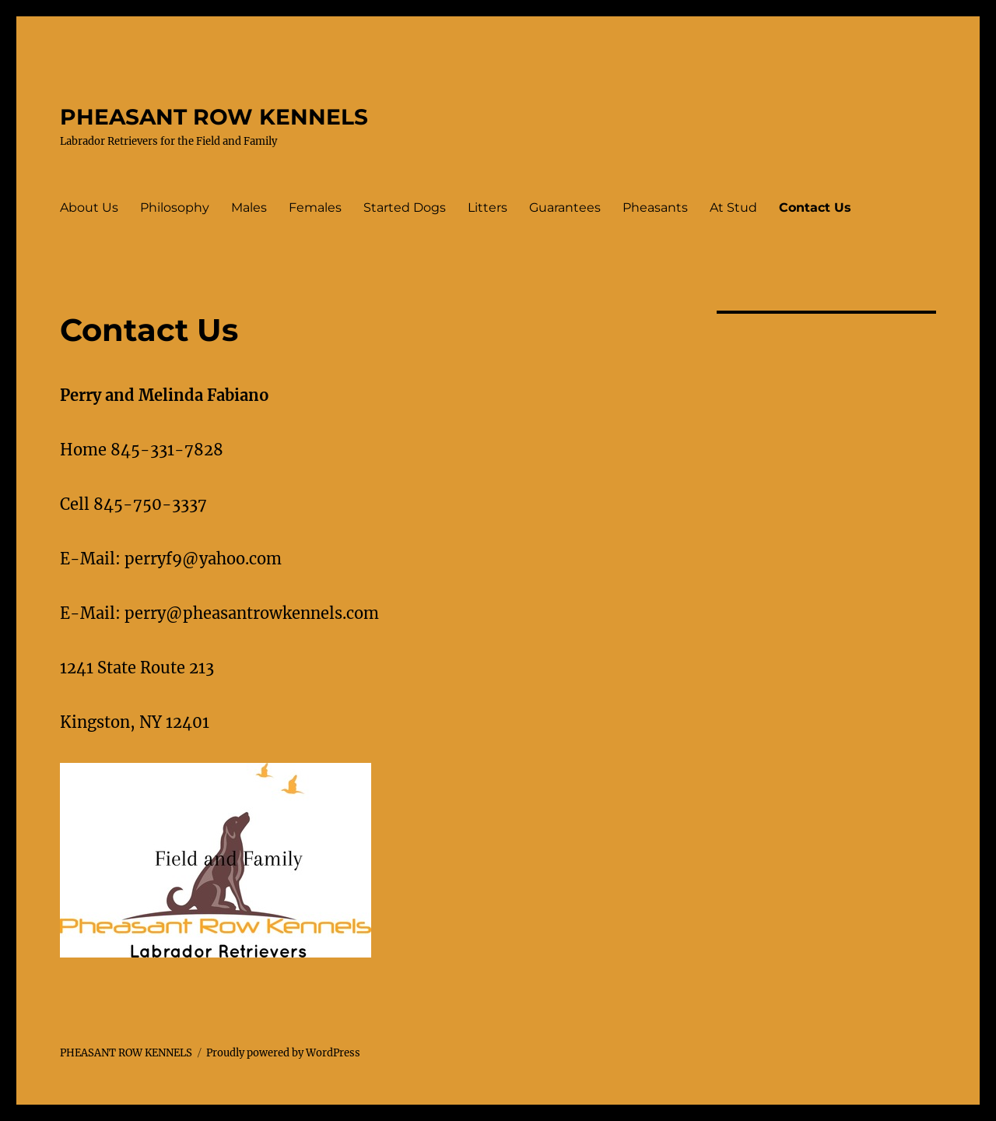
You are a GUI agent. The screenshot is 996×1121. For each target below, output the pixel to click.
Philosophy (174, 207)
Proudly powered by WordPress (283, 1053)
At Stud (733, 207)
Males (249, 207)
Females (315, 207)
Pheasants (655, 207)
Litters (487, 207)
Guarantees (565, 207)
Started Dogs (404, 207)
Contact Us (815, 207)
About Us (89, 207)
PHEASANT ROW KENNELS (214, 117)
